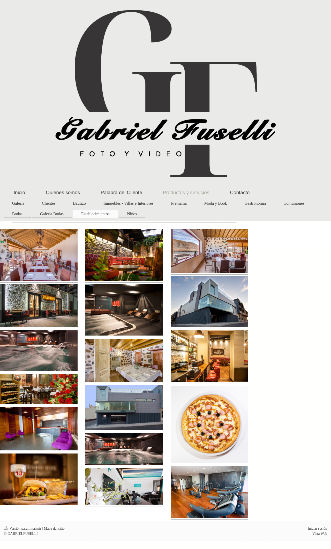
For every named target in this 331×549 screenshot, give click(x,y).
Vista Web (319, 534)
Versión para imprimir (23, 528)
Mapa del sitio (54, 528)
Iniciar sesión (317, 528)
